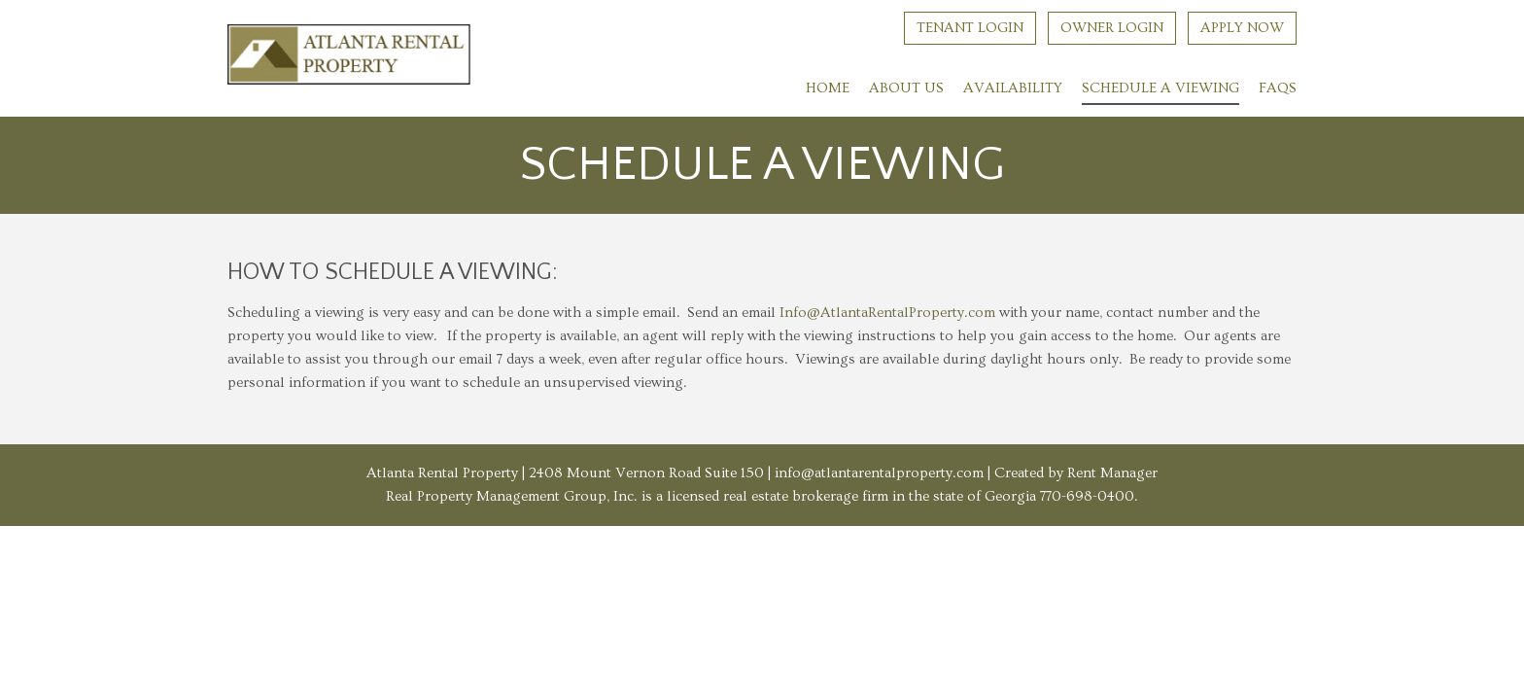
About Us (906, 88)
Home (827, 88)
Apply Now (1242, 27)
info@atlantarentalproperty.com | (883, 473)
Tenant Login (970, 27)
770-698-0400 (1087, 496)
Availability (1012, 88)
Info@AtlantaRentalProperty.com (887, 312)
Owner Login (1111, 27)
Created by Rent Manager (1074, 473)
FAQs (1278, 88)
